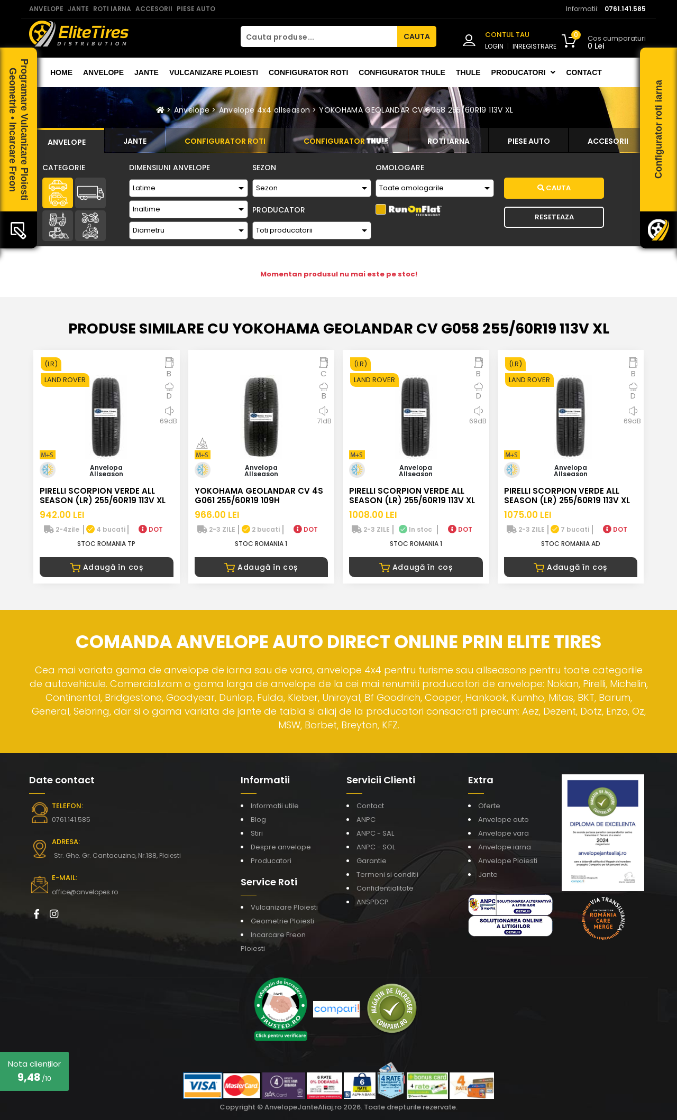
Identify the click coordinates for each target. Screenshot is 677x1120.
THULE (468, 72)
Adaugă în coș (106, 567)
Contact (583, 72)
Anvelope (103, 72)
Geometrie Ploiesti (282, 921)
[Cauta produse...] (319, 36)
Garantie (371, 861)
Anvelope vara (503, 833)
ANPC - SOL (375, 847)
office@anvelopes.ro (85, 891)
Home (61, 72)
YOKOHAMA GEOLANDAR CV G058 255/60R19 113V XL (416, 110)
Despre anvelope (281, 847)
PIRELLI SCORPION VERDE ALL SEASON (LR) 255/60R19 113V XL (103, 495)
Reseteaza (554, 217)
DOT (151, 529)
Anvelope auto (503, 819)
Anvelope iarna (504, 847)
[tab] (66, 140)
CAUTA (417, 36)
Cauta (554, 188)
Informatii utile (275, 806)
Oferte (489, 806)
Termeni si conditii (387, 874)
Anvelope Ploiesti (507, 861)
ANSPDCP (372, 902)
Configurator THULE (402, 72)
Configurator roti (308, 72)
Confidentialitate (385, 888)
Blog (258, 819)
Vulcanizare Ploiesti (213, 72)
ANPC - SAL (375, 833)
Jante (146, 72)
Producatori (271, 861)
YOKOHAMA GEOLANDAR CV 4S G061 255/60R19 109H (259, 495)
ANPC (366, 819)
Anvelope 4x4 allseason (264, 110)
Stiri (257, 833)
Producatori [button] (523, 72)
